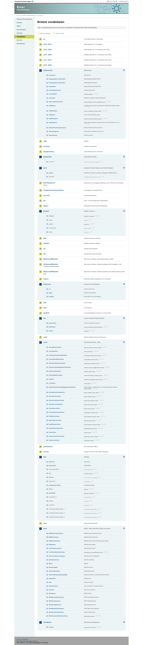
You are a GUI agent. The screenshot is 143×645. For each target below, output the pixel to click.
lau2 (44, 308)
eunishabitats (53, 94)
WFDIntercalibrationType (56, 597)
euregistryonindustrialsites (53, 190)
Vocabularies (21, 36)
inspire (45, 279)
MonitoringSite (53, 567)
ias (44, 248)
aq (44, 39)
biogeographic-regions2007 (57, 79)
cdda (45, 141)
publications (48, 446)
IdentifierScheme (54, 560)
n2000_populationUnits (56, 101)
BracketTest (52, 465)
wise (45, 528)
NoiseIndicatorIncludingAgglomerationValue (62, 387)
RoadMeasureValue (54, 424)
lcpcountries (52, 323)
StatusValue (52, 432)
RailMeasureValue (54, 416)
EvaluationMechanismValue (57, 363)
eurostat (46, 195)
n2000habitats (53, 111)
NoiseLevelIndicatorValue (56, 400)
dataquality (52, 86)
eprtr (45, 168)
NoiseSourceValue (54, 408)
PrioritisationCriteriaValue (56, 412)
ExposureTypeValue (55, 371)
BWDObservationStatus (56, 533)
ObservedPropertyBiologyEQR (58, 575)
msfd (45, 337)
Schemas (20, 33)
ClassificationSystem (55, 548)
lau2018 (46, 313)
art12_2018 (47, 49)
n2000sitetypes (53, 118)
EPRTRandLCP (49, 183)
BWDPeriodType (54, 537)
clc (50, 289)
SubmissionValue (54, 440)
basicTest (52, 462)
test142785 (52, 493)
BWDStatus (52, 544)
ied (44, 254)
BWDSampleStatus (54, 541)
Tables (19, 26)
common (46, 146)
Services (19, 40)
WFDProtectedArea (54, 601)
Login (110, 1)
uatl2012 (51, 296)
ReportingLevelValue (55, 420)
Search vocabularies (45, 33)
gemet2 (46, 211)
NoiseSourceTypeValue (56, 404)
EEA (24, 1)
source (51, 224)
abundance (52, 75)
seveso (46, 452)
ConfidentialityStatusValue (57, 552)
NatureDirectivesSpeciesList (57, 127)
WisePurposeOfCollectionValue (58, 616)
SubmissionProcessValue (56, 436)
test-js (51, 489)
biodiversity (47, 70)
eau (50, 473)
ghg (44, 238)
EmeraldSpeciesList (55, 90)
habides (46, 243)
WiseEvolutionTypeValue (56, 612)
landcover (47, 284)
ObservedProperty (54, 571)
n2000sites (52, 115)
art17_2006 (47, 55)
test (44, 457)
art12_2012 (47, 44)
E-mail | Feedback (22, 639)
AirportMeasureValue (55, 347)
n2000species (53, 122)
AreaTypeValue (53, 351)
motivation (52, 98)
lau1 (44, 302)
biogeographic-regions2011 (57, 82)
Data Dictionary (31, 15)
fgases (45, 206)
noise (45, 342)
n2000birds (52, 105)
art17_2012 (47, 60)
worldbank (47, 622)
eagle (50, 293)
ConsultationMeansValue (56, 359)
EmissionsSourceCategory (57, 556)
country (51, 627)
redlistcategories (54, 131)
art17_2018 (47, 65)
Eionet (24, 15)
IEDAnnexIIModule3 (50, 264)
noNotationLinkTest (55, 485)
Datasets (19, 22)
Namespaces (21, 43)
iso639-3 (51, 379)
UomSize (51, 590)
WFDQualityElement (55, 604)
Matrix (51, 563)
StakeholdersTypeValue (56, 428)
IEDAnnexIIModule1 (50, 259)
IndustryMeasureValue (55, 375)
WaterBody (52, 593)
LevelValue (52, 383)
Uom (50, 582)
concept (51, 216)
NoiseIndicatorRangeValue (57, 392)
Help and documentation (24, 19)
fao (44, 200)
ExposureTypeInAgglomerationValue (60, 367)
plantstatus (52, 327)
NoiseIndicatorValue (55, 396)
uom (45, 523)
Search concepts (60, 33)
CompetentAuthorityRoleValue (58, 355)
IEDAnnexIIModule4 (50, 271)
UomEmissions (53, 586)
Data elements (21, 29)
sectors (51, 331)
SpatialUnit (52, 578)
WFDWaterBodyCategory (56, 608)
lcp (44, 318)
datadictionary (48, 151)
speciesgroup (53, 135)
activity (51, 173)
